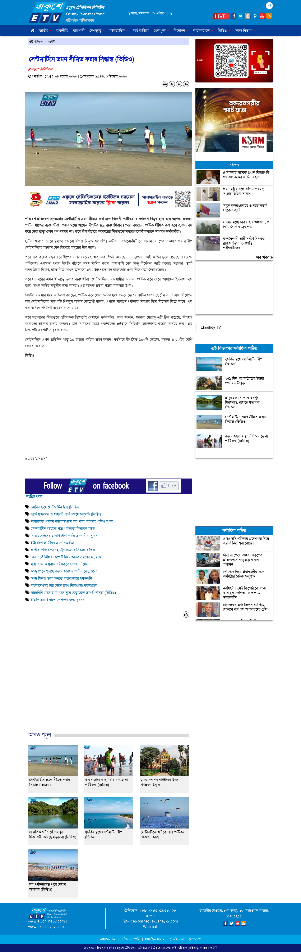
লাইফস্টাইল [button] (203, 30)
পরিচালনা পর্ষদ (130, 939)
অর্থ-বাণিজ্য (141, 30)
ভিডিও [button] (224, 30)
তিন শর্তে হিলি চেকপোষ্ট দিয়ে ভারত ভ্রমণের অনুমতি (66, 557)
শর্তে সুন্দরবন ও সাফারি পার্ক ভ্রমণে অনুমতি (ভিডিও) (66, 514)
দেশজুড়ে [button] (97, 30)
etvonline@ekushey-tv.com (155, 921)
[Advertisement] (108, 679)
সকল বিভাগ (245, 30)
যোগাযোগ (195, 939)
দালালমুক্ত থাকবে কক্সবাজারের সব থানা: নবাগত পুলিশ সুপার (72, 521)
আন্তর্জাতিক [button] (119, 30)
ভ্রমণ (51, 41)
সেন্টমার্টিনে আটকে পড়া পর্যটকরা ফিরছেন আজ (63, 528)
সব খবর (264, 257)
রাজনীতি (62, 30)
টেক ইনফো (177, 939)
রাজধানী (78, 30)
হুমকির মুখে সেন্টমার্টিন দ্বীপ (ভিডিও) (55, 507)
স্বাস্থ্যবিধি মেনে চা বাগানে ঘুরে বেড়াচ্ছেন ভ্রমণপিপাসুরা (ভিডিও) (73, 592)
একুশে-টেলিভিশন (126, 948)
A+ (186, 84)
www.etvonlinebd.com (46, 921)
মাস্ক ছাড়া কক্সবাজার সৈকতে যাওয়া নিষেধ (59, 564)
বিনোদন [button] (181, 30)
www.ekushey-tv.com (46, 926)
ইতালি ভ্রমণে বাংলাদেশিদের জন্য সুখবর (57, 599)
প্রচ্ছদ (36, 41)
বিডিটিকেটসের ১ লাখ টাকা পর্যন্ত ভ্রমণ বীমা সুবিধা (66, 535)
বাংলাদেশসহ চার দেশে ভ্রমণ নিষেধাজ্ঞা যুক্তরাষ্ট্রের (64, 585)
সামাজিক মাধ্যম (155, 939)
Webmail (150, 926)
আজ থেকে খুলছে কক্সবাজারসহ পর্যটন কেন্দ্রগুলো (64, 571)
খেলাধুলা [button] (161, 30)
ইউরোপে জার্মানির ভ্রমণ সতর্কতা (52, 542)
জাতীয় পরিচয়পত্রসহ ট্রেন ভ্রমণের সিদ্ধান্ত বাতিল (63, 549)
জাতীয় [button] (45, 30)
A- (171, 84)
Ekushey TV (211, 327)
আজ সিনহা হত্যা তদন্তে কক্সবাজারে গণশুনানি (61, 578)
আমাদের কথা (108, 939)
